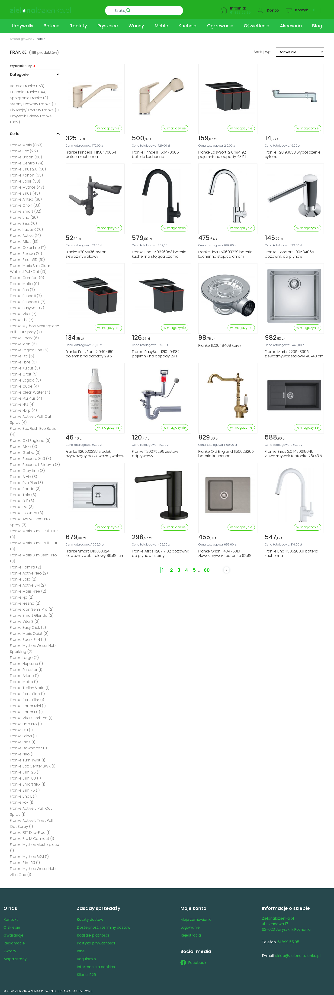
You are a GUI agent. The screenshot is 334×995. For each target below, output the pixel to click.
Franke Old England (30, 438)
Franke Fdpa (23, 734)
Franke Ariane (24, 674)
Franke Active (25, 233)
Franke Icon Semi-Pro (32, 607)
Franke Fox (21, 800)
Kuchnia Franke (28, 90)
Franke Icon (23, 342)
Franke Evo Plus (26, 481)
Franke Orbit (24, 372)
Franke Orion (25, 203)
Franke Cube (24, 384)
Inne (81, 949)
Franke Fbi (21, 318)
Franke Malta (24, 282)
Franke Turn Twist (27, 758)
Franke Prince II (26, 294)
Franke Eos (22, 288)
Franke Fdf (22, 499)
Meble (161, 24)
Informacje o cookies (96, 965)
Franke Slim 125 (25, 770)
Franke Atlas (24, 239)
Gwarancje (13, 933)
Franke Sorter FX (26, 710)
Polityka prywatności (96, 941)
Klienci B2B (86, 973)
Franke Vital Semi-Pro (31, 716)
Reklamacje (14, 941)
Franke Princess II (27, 300)
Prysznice (107, 24)
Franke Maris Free (28, 589)
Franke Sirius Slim (27, 698)
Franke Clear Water (30, 390)
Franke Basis (25, 179)
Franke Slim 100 (25, 776)
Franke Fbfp (23, 408)
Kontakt (10, 917)
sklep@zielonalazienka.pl (298, 953)
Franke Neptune (26, 661)
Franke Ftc (22, 354)
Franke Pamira (25, 565)
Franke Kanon (26, 173)
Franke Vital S (24, 619)
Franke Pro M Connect (32, 836)
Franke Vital (23, 312)
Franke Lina (24, 215)
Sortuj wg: (262, 49)
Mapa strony (15, 957)
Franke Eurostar (26, 668)
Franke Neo (22, 752)
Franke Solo (23, 577)
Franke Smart (25, 209)
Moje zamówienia (196, 917)
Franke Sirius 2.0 (28, 167)
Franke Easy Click (28, 625)
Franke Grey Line (27, 469)
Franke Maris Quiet (29, 631)
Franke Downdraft (28, 746)
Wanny (136, 24)
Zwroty (9, 949)
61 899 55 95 (240, 10)
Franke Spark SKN (28, 637)
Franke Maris (26, 143)
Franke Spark (24, 336)
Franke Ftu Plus (26, 396)
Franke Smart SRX (27, 782)
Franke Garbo (25, 450)
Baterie (51, 24)
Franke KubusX (26, 227)
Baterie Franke (27, 84)
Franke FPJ (22, 402)
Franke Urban (26, 155)
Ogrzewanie (220, 24)
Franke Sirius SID (27, 257)
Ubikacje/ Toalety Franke (34, 108)
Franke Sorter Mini (28, 704)
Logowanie (190, 925)
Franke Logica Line (29, 348)
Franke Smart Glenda (32, 613)
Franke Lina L (23, 794)
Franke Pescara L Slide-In (35, 462)
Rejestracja (190, 933)
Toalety (78, 24)
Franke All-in (23, 475)
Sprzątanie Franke (29, 96)
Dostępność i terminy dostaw (103, 925)
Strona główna (21, 37)
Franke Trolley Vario (29, 686)
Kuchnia (187, 24)
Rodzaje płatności (93, 933)
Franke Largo (24, 655)
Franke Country (26, 511)
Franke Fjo (21, 595)
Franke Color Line (28, 245)
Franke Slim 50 (25, 860)
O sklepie (11, 925)
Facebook (193, 961)
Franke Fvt (22, 505)
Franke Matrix (24, 680)
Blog (317, 24)
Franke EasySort (27, 306)
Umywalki (22, 24)
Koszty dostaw (90, 917)
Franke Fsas (22, 740)
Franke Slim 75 (25, 788)
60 (207, 568)
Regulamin (86, 957)
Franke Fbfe (23, 360)
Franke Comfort (27, 276)
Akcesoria (291, 24)
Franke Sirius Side (27, 692)
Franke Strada (26, 251)
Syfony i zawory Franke (33, 102)
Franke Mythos (27, 185)
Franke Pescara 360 (30, 456)
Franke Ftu (21, 728)
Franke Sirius (25, 191)
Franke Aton (23, 444)
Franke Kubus (25, 366)
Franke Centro (26, 161)
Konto (273, 8)
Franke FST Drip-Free (30, 830)
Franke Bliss (23, 221)
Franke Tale (23, 493)
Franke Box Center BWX (32, 764)
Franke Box (24, 149)
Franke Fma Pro (26, 722)
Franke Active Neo (29, 571)
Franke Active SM (28, 583)
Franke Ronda (25, 487)
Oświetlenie (256, 24)
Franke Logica (25, 378)
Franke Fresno (25, 601)
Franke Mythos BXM (29, 854)
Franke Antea (26, 197)
